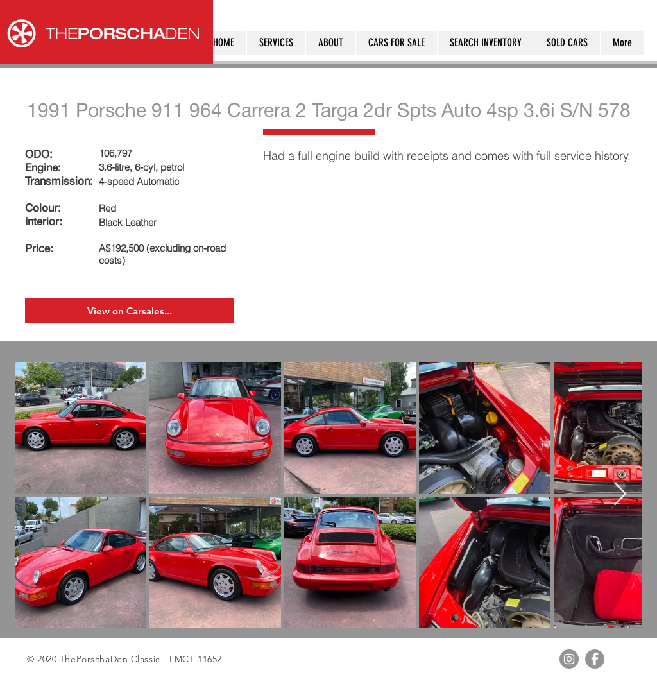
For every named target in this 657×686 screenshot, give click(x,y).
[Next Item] (620, 494)
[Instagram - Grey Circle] (569, 659)
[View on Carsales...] (129, 310)
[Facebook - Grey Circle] (594, 659)
